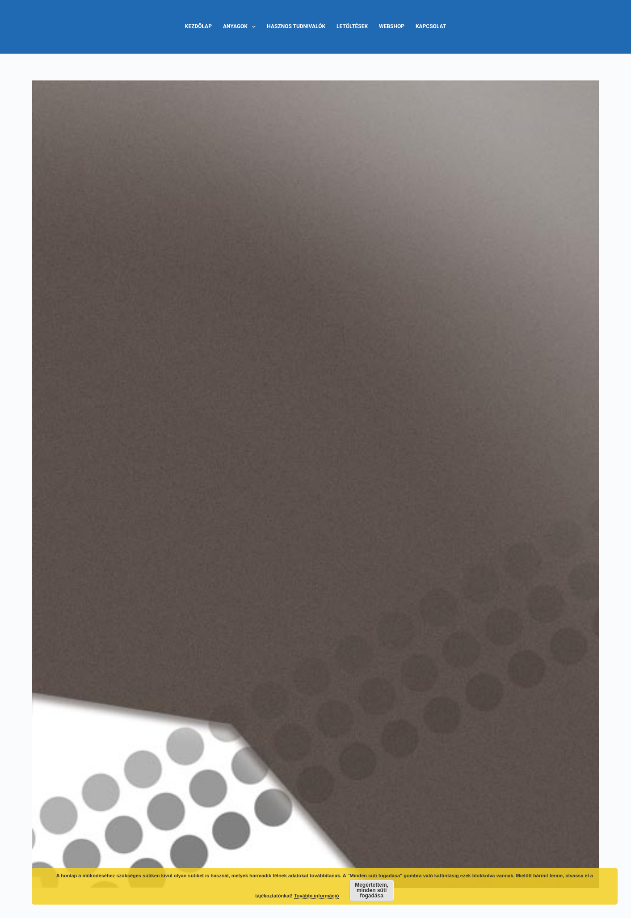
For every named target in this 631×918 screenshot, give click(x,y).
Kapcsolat (431, 26)
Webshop (391, 26)
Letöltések (352, 26)
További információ (316, 895)
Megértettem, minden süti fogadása (371, 890)
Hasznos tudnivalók (296, 26)
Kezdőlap (198, 26)
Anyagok (241, 26)
